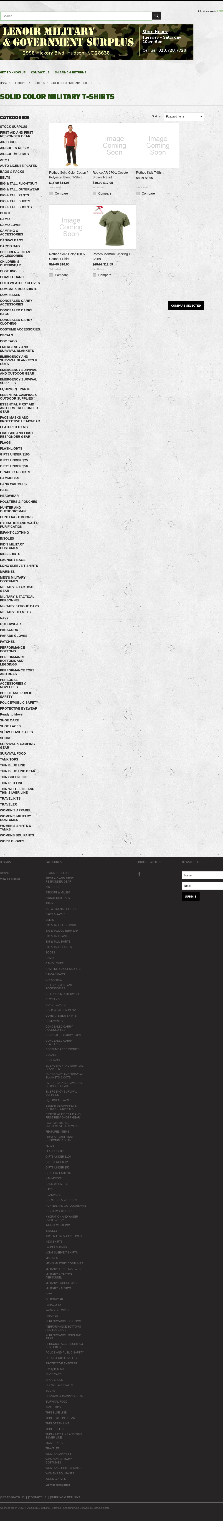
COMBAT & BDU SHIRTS (18, 289)
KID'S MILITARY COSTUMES (12, 546)
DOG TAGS (8, 341)
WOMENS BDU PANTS (17, 835)
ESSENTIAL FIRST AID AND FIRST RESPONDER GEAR (19, 408)
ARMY (4, 160)
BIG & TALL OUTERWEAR (19, 189)
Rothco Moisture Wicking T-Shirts (112, 256)
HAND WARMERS (13, 484)
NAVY (4, 618)
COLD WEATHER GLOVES (20, 283)
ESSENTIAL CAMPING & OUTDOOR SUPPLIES (18, 396)
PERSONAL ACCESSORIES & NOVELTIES (13, 683)
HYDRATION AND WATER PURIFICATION (19, 524)
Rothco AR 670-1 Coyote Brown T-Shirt (110, 175)
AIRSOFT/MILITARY (15, 154)
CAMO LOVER (11, 225)
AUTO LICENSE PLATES (18, 166)
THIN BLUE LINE (12, 765)
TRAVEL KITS (10, 798)
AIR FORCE (9, 142)
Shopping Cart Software (76, 1507)
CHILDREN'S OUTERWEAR (10, 263)
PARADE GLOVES (13, 636)
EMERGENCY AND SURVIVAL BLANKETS (17, 349)
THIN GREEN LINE (14, 777)
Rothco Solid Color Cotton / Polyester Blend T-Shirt (68, 175)
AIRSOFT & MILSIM (14, 148)
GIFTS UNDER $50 (14, 466)
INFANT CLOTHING (14, 532)
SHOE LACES (10, 726)
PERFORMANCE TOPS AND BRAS (17, 672)
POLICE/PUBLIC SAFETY (19, 702)
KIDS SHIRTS (10, 554)
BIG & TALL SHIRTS (15, 201)
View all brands (10, 879)
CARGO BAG (10, 246)
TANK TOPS (9, 759)
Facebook (139, 874)
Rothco (4, 873)
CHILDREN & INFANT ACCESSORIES (16, 254)
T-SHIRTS (39, 83)
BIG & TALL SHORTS (16, 207)
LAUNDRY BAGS (12, 560)
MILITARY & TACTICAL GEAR (17, 589)
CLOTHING (19, 83)
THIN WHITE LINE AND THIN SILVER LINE (17, 790)
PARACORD (9, 630)
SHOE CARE (9, 720)
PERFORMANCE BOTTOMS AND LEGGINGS (12, 660)
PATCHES (7, 641)
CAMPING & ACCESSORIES (11, 232)
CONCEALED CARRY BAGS (16, 312)
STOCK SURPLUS (13, 126)
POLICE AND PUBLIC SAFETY (16, 694)
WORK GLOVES (12, 841)
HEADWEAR (9, 496)
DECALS (6, 335)
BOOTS (5, 213)
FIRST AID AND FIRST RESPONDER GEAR (16, 134)
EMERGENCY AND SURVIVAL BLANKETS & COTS (18, 360)
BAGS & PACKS (12, 171)
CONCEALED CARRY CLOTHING (16, 321)
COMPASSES (10, 295)
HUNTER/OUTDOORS (16, 517)
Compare (61, 193)
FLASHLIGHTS (11, 448)
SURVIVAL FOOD (13, 753)
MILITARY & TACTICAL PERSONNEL (17, 598)
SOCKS (5, 738)
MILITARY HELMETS (15, 612)
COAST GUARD (12, 277)
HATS (4, 490)
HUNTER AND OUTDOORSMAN (13, 509)
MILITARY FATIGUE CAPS (19, 606)
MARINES (7, 571)
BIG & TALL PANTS (14, 195)
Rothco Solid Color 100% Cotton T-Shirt (67, 256)
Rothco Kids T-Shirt (149, 172)
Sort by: (156, 116)
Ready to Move (11, 714)
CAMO (5, 219)
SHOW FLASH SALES (16, 732)
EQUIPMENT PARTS (15, 389)
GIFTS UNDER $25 (14, 460)
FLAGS (5, 442)
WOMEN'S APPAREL (15, 810)
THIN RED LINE (11, 783)
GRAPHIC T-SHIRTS (15, 472)
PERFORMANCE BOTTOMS (12, 649)
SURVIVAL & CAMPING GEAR (17, 745)
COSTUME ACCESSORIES (20, 329)
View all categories (58, 1484)
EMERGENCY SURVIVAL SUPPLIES (18, 381)
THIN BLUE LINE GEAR (17, 771)
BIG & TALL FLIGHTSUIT (18, 183)
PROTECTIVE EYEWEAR (18, 708)
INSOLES (7, 538)
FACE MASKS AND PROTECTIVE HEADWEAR (20, 419)
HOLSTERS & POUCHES (18, 501)
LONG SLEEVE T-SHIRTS (19, 566)
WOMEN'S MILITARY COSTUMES (15, 818)
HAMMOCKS (9, 478)
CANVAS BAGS (11, 240)
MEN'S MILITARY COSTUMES (12, 579)
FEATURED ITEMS (14, 427)
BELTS (5, 177)
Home (3, 83)
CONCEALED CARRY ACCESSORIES (16, 302)
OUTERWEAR (10, 624)
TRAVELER (8, 804)
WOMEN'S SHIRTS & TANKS (15, 827)
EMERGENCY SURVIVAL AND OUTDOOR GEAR (18, 371)
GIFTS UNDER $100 (15, 454)
